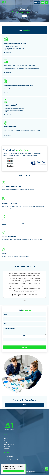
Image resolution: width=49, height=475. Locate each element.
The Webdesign (27, 473)
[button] (24, 300)
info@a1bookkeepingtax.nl (13, 459)
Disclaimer (6, 448)
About (5, 440)
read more (7, 52)
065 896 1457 (8, 456)
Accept (13, 471)
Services (6, 438)
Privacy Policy (11, 468)
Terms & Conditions (9, 444)
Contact (6, 442)
